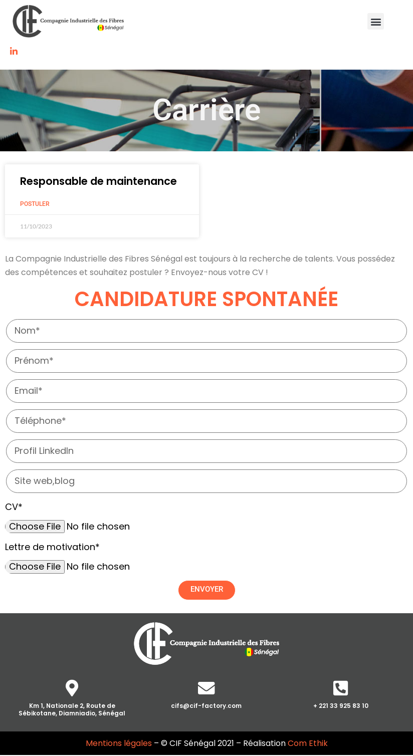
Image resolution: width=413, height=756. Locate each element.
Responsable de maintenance (98, 181)
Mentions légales (119, 744)
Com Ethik (308, 744)
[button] (375, 21)
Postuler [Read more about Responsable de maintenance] (35, 203)
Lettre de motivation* (52, 547)
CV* (14, 506)
